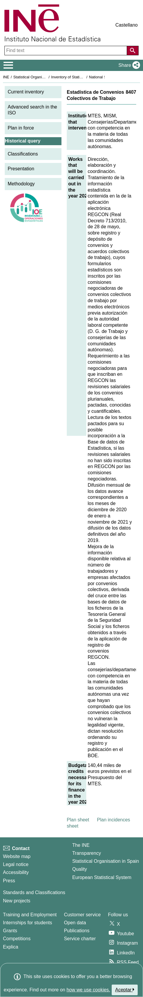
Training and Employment (30, 914)
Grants (10, 930)
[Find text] (66, 50)
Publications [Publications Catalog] (76, 930)
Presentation (21, 168)
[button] (128, 65)
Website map (16, 856)
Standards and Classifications (34, 892)
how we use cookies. (88, 989)
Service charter (80, 938)
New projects (16, 900)
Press (9, 880)
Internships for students (27, 922)
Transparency (86, 853)
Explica (10, 946)
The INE (81, 845)
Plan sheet (78, 819)
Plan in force (21, 127)
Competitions (16, 938)
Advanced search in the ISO (32, 110)
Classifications (23, 153)
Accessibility (16, 872)
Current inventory (26, 91)
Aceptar (124, 989)
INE (6, 77)
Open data (75, 922)
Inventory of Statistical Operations (79, 77)
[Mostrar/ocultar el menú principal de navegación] (8, 65)
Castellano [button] (126, 24)
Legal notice (15, 864)
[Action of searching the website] (133, 50)
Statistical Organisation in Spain (40, 77)
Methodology (21, 183)
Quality (79, 869)
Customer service (82, 914)
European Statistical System (101, 877)
